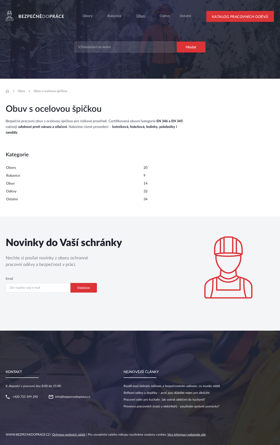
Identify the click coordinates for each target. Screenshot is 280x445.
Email (9, 278)
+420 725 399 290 (25, 396)
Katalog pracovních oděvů (240, 17)
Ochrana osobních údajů (68, 434)
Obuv (140, 16)
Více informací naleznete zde (186, 434)
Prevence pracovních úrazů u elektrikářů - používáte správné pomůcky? (171, 406)
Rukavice (114, 16)
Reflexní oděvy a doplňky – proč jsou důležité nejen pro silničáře (167, 392)
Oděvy (11, 191)
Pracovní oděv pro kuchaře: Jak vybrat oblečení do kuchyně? (164, 399)
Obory (88, 16)
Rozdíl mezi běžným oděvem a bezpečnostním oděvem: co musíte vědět (172, 386)
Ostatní (12, 199)
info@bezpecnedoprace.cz (72, 396)
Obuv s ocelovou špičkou (50, 91)
